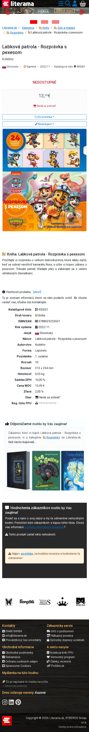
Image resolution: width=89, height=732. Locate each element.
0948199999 (12, 631)
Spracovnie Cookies (16, 666)
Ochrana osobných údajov (20, 661)
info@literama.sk (14, 635)
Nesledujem (43, 124)
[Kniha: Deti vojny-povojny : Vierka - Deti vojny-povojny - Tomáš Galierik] (33, 22)
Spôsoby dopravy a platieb (65, 640)
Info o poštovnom (60, 631)
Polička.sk (55, 666)
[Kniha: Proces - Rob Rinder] (55, 22)
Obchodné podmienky (17, 652)
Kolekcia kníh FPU (60, 652)
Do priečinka (43, 116)
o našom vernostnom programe (44, 527)
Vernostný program (61, 657)
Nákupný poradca (60, 635)
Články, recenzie (59, 661)
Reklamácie (11, 657)
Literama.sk (9, 27)
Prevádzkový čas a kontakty (21, 640)
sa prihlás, (27, 553)
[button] (60, 4)
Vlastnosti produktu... (17, 292)
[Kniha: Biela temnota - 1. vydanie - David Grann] (44, 22)
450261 (79, 66)
